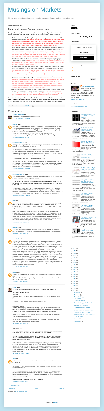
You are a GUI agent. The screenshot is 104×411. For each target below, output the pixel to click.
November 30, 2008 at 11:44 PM (21, 195)
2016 (74, 272)
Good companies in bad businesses (83, 310)
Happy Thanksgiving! (79, 300)
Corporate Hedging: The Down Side (83, 303)
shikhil (14, 287)
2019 (74, 265)
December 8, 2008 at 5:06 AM (20, 323)
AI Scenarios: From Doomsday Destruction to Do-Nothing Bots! (87, 156)
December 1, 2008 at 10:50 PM (20, 267)
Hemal (14, 272)
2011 (74, 283)
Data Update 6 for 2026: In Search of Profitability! (88, 205)
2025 (74, 251)
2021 (74, 260)
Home (36, 388)
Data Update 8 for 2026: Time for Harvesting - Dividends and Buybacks (87, 181)
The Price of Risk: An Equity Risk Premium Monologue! (88, 168)
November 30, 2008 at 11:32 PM (21, 169)
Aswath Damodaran (18, 114)
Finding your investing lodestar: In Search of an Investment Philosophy (87, 142)
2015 (74, 274)
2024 (74, 253)
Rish (13, 200)
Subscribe (83, 57)
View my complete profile (77, 99)
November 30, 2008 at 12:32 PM (21, 119)
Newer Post (11, 388)
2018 (74, 267)
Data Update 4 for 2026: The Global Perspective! (88, 217)
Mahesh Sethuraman (18, 142)
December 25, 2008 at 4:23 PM (20, 381)
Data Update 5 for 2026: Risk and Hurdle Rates (87, 229)
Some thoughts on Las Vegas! (82, 312)
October (76, 319)
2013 (74, 279)
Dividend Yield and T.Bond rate (82, 307)
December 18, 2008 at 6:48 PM (20, 353)
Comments (75, 71)
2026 (74, 248)
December (77, 292)
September (77, 321)
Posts (74, 68)
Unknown (15, 227)
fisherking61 (16, 239)
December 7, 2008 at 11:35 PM (20, 281)
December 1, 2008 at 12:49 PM (20, 222)
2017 (74, 269)
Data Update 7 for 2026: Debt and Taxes (87, 194)
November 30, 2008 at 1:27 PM (20, 137)
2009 (74, 288)
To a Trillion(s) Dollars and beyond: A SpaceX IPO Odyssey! (88, 116)
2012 (74, 281)
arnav (14, 358)
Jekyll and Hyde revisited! (81, 305)
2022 (74, 258)
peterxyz (14, 124)
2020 (74, 262)
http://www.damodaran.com (79, 106)
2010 (74, 286)
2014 (74, 276)
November (77, 295)
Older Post (61, 388)
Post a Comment (14, 385)
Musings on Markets (35, 9)
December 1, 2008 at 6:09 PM (20, 233)
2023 (74, 255)
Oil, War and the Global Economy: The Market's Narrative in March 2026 (87, 129)
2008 (74, 290)
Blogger (55, 402)
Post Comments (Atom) (21, 391)
